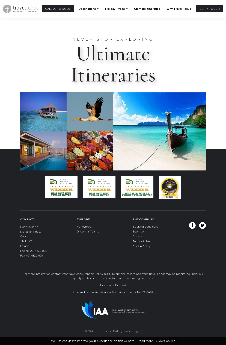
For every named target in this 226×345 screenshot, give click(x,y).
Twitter (202, 225)
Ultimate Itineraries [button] (147, 8)
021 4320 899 (34, 255)
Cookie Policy (141, 246)
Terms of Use (141, 241)
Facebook (192, 225)
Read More (145, 341)
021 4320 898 (38, 250)
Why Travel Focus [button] (178, 8)
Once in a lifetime (87, 231)
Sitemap (138, 231)
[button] (58, 9)
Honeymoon (84, 226)
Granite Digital (132, 331)
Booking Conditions (145, 226)
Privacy (137, 236)
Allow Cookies (165, 341)
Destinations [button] (87, 8)
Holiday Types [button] (115, 8)
